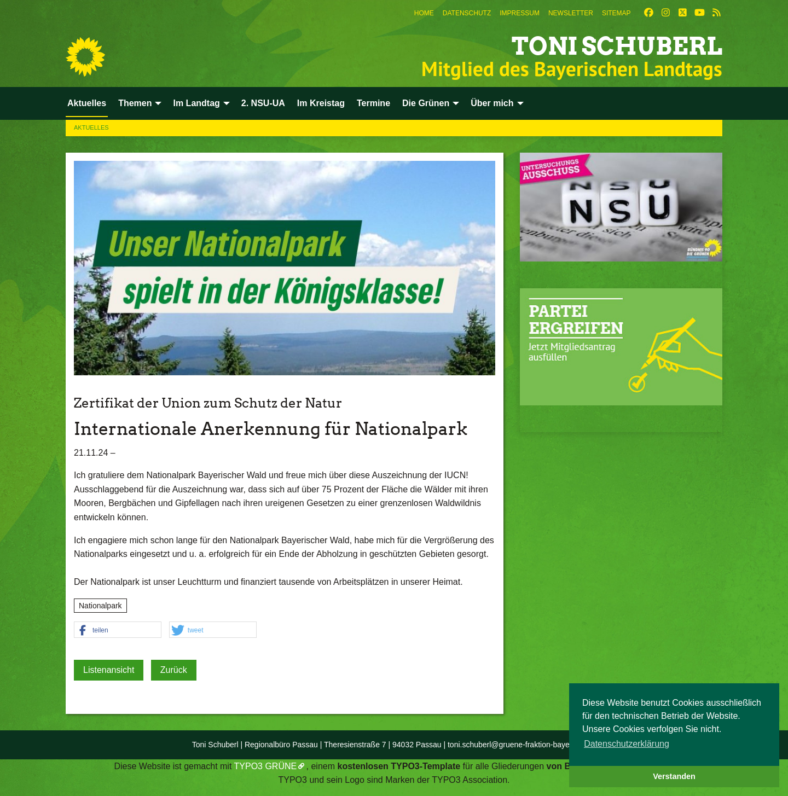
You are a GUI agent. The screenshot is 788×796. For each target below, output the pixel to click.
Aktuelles (91, 127)
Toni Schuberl (617, 46)
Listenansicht (108, 670)
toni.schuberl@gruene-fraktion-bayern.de (517, 744)
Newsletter (570, 13)
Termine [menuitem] (373, 103)
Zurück (173, 670)
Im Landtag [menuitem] (196, 103)
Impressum (520, 13)
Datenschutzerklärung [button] (626, 743)
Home (424, 13)
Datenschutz (467, 13)
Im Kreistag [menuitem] (321, 103)
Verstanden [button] (674, 776)
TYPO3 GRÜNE (265, 766)
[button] (117, 630)
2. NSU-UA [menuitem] (263, 103)
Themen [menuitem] (135, 103)
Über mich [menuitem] (492, 103)
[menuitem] (424, 13)
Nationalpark (100, 605)
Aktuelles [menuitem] (86, 103)
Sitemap (616, 13)
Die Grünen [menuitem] (425, 103)
